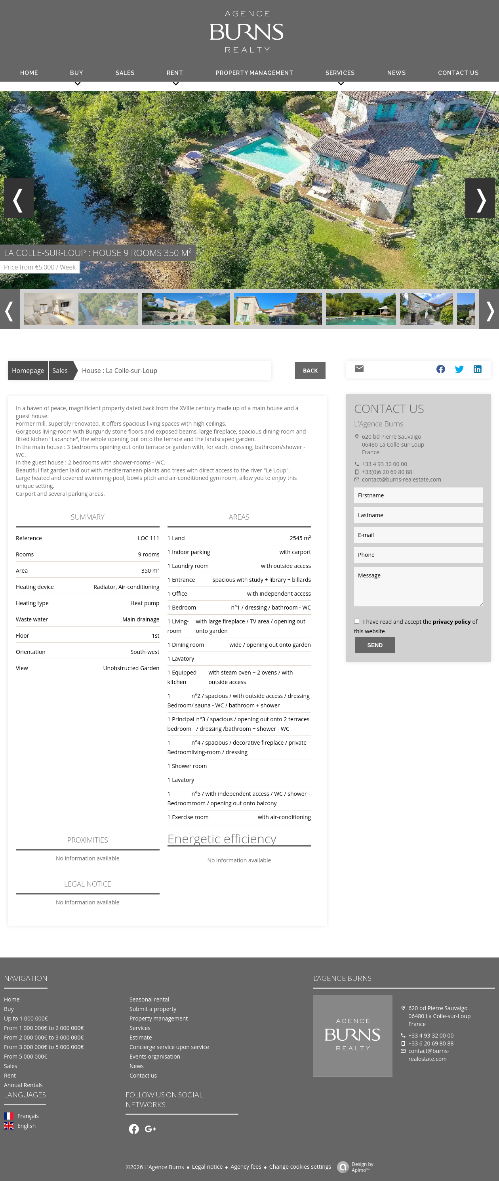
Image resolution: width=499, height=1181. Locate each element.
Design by (353, 1167)
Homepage (28, 370)
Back (310, 370)
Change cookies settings (300, 1166)
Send (375, 645)
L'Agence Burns (378, 423)
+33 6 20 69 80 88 (430, 1043)
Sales (60, 370)
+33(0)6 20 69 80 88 (387, 472)
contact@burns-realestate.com (401, 479)
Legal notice (207, 1166)
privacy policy (452, 621)
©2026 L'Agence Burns (155, 1167)
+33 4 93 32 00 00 (384, 464)
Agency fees (245, 1166)
